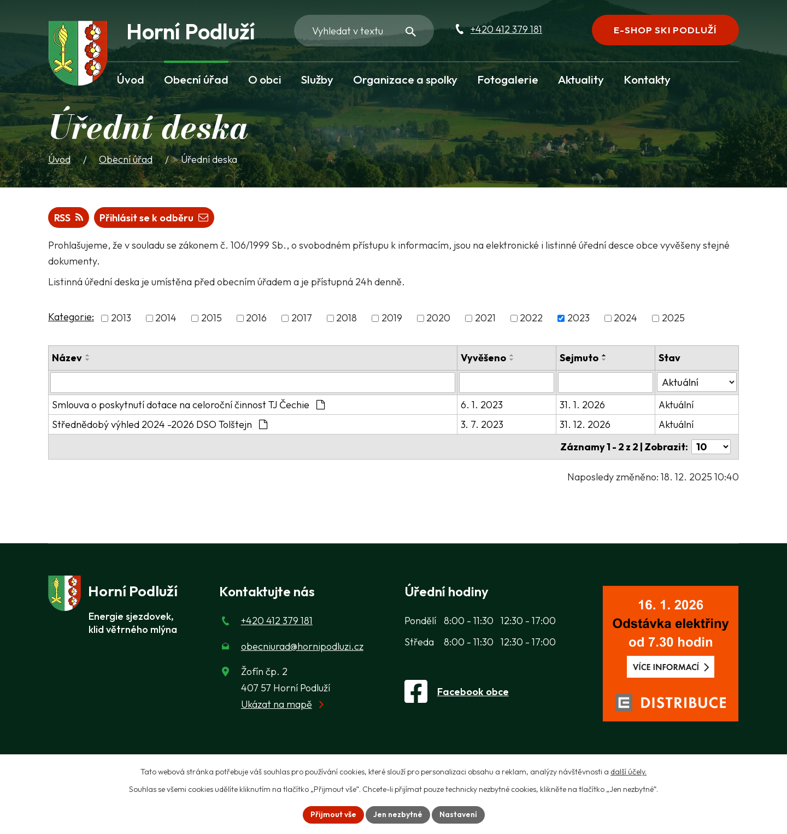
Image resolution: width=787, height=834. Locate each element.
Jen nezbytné (397, 814)
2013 (121, 318)
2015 (211, 318)
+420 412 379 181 (506, 29)
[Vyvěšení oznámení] (506, 382)
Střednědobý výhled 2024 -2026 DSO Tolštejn (159, 424)
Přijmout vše (333, 814)
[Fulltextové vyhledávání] (364, 30)
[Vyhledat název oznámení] (252, 382)
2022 (531, 318)
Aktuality (581, 79)
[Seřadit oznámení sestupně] (88, 359)
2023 (578, 318)
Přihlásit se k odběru (153, 218)
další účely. (628, 772)
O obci (264, 79)
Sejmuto (579, 357)
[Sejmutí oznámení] (605, 382)
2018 (346, 318)
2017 (301, 318)
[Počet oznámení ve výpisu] (711, 446)
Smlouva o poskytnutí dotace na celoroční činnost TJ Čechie (188, 404)
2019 (391, 318)
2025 (673, 318)
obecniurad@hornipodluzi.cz (302, 646)
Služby (317, 79)
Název (67, 357)
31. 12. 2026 (585, 424)
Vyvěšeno (483, 357)
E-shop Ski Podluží (665, 30)
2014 (166, 318)
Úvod (130, 79)
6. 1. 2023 (482, 404)
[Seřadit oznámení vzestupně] (88, 355)
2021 (485, 318)
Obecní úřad (196, 79)
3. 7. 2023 (482, 424)
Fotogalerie (507, 79)
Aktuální (676, 404)
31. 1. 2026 (582, 404)
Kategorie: (71, 316)
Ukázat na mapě (276, 704)
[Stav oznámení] (697, 382)
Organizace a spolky (405, 79)
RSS (68, 218)
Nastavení (458, 814)
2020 (438, 318)
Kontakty (647, 79)
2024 (625, 318)
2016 (256, 318)
